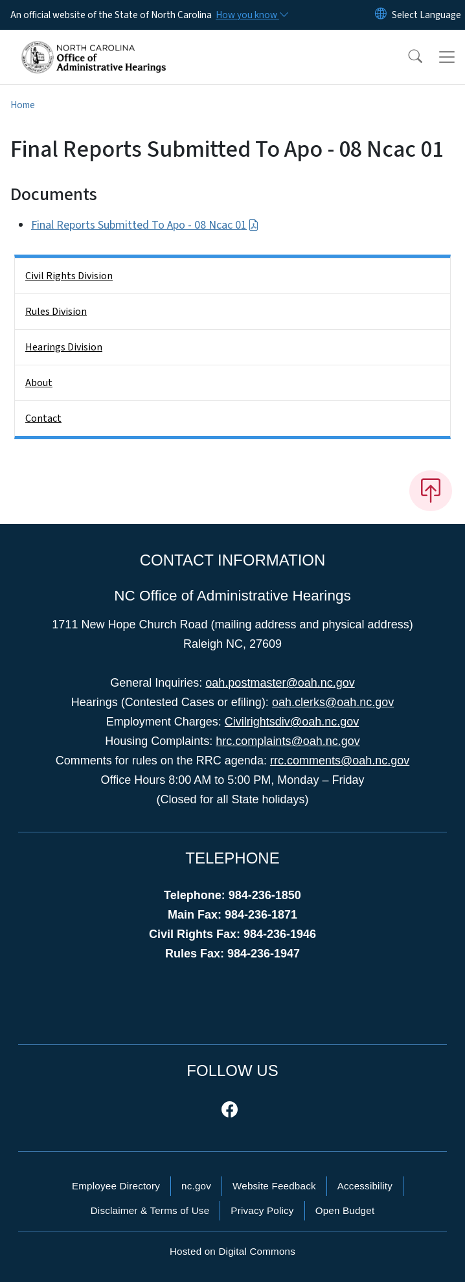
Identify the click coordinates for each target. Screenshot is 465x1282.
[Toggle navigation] (447, 57)
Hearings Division (63, 347)
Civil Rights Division (69, 276)
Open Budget (345, 1210)
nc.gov (196, 1185)
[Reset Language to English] (381, 15)
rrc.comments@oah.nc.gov (339, 760)
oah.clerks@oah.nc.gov (333, 702)
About (38, 383)
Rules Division (56, 311)
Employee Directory (116, 1185)
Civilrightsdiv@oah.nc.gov (292, 721)
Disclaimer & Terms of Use (150, 1210)
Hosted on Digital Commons (232, 1251)
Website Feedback (274, 1185)
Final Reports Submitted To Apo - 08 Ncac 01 (145, 225)
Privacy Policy (262, 1210)
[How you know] (251, 15)
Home (22, 105)
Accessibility (364, 1185)
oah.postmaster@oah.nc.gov (279, 682)
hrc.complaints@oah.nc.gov (287, 741)
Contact (43, 418)
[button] (406, 57)
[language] (426, 15)
